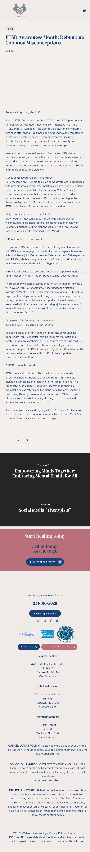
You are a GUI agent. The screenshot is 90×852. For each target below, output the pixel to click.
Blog (10, 28)
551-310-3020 (45, 603)
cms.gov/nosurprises (47, 780)
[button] (84, 10)
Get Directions (47, 676)
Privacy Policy (57, 833)
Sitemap (72, 833)
